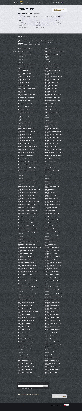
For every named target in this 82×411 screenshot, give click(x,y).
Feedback (56, 2)
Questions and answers (45, 2)
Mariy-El (38, 20)
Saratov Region (22, 27)
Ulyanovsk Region (40, 27)
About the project (32, 2)
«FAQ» (64, 396)
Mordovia (38, 22)
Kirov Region (22, 24)
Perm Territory (56, 24)
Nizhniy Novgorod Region (41, 24)
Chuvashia (21, 22)
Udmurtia (38, 25)
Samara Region (22, 25)
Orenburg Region (57, 20)
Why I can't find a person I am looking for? (28, 394)
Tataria (20, 29)
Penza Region (56, 22)
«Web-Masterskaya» (55, 405)
